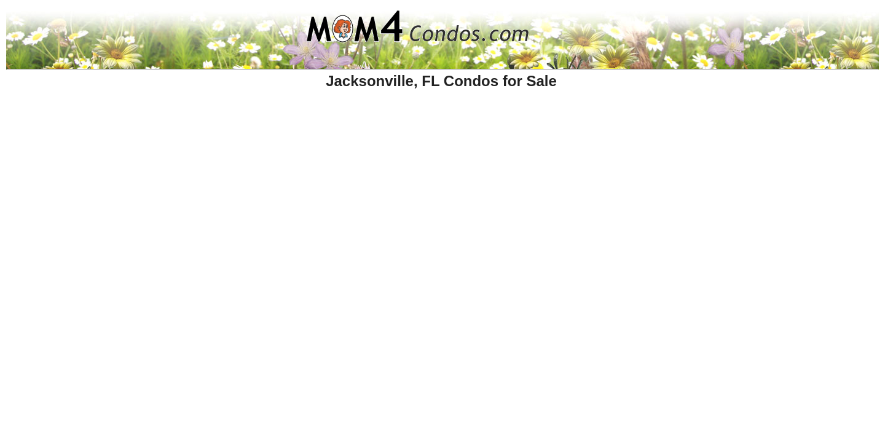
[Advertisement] (266, 125)
